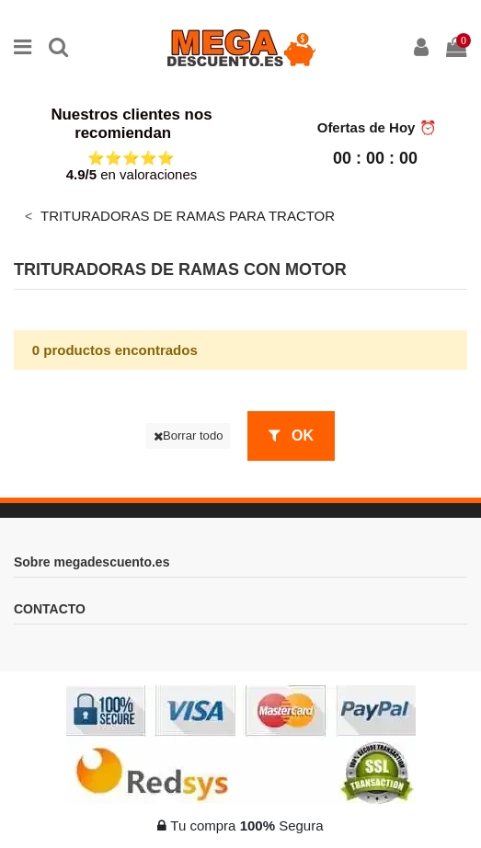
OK (291, 435)
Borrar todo (188, 435)
